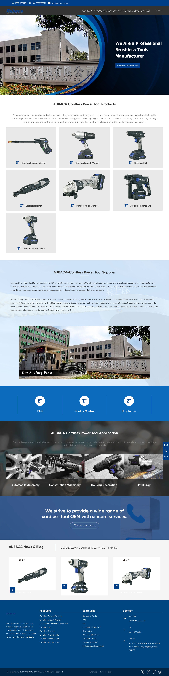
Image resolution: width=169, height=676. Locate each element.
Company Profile (90, 616)
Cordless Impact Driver (31, 248)
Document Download (92, 627)
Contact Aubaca (84, 525)
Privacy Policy (106, 672)
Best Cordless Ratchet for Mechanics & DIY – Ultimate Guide (32, 590)
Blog (136, 11)
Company (87, 11)
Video (109, 11)
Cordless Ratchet (31, 205)
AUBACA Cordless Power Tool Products (84, 104)
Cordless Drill (138, 162)
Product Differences (91, 635)
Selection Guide (89, 638)
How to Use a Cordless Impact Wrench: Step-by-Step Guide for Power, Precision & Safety (83, 589)
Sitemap (94, 672)
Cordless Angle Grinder (84, 205)
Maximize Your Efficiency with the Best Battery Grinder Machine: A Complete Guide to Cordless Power (133, 589)
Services (128, 11)
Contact (145, 11)
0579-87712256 (135, 632)
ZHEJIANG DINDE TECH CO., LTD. (32, 672)
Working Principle (90, 642)
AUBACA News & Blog (26, 547)
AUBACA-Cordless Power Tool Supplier (85, 272)
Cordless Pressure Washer (31, 162)
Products (99, 11)
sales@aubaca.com (60, 3)
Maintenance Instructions (93, 646)
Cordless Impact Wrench (84, 162)
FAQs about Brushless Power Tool (54, 624)
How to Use (87, 631)
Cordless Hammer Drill (138, 205)
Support (117, 11)
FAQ (84, 623)
